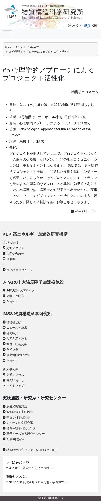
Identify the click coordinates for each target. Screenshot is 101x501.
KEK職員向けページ (19, 269)
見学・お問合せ (16, 296)
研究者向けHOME (18, 355)
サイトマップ (15, 385)
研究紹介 (12, 333)
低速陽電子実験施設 (19, 411)
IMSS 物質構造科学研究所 (27, 313)
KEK (95, 25)
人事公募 (12, 369)
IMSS (7, 46)
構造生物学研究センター (22, 428)
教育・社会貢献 (16, 344)
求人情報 (12, 242)
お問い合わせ (15, 253)
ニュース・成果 (16, 327)
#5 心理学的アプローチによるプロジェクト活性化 (39, 51)
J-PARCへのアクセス (20, 290)
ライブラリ (13, 349)
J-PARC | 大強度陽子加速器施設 (33, 282)
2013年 (34, 46)
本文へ (75, 25)
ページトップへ (84, 211)
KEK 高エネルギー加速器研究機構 (35, 234)
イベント (20, 46)
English (11, 259)
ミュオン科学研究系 (19, 422)
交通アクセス (15, 248)
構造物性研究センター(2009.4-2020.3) (31, 450)
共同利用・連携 (16, 338)
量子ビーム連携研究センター (25, 433)
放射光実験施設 (16, 406)
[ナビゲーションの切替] (7, 33)
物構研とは (13, 322)
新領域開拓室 (15, 439)
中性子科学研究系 (18, 417)
